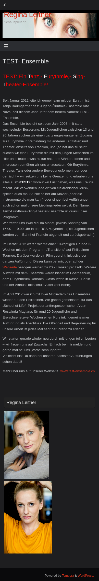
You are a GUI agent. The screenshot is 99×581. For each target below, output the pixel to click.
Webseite (10, 267)
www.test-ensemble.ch (77, 371)
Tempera (68, 575)
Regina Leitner (27, 14)
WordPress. (86, 575)
